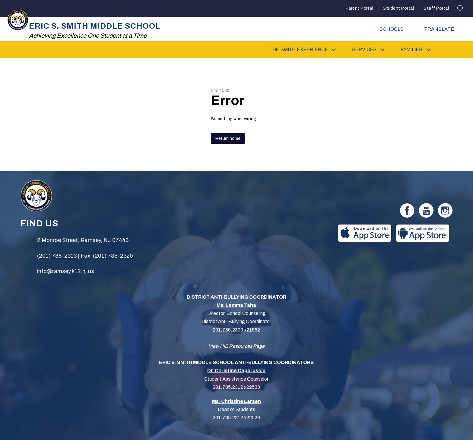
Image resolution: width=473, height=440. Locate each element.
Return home (227, 138)
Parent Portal (359, 8)
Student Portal (398, 8)
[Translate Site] (443, 29)
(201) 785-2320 (113, 256)
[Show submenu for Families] (411, 49)
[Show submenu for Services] (364, 49)
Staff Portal (436, 8)
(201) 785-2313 (57, 256)
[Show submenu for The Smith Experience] (299, 49)
